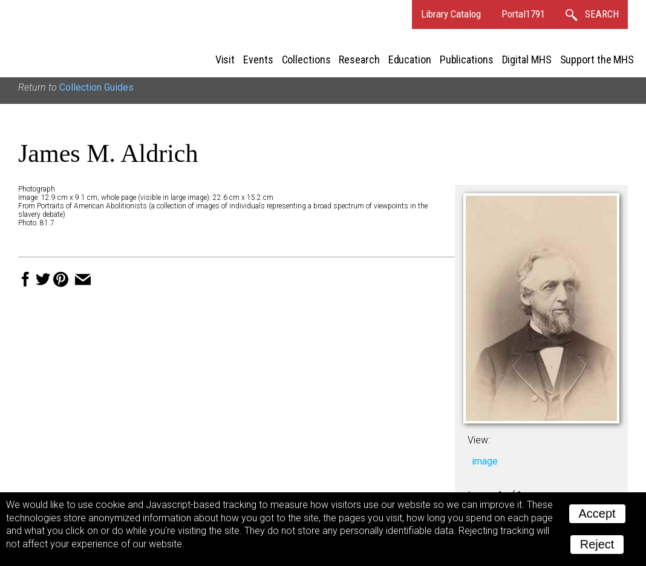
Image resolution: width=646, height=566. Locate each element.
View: (479, 440)
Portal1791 (523, 14)
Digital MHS (527, 59)
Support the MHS (597, 59)
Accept (597, 513)
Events (258, 59)
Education (409, 59)
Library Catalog (451, 14)
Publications (467, 59)
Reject (597, 544)
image (485, 461)
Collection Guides (96, 87)
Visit (225, 59)
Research (359, 59)
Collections (306, 59)
